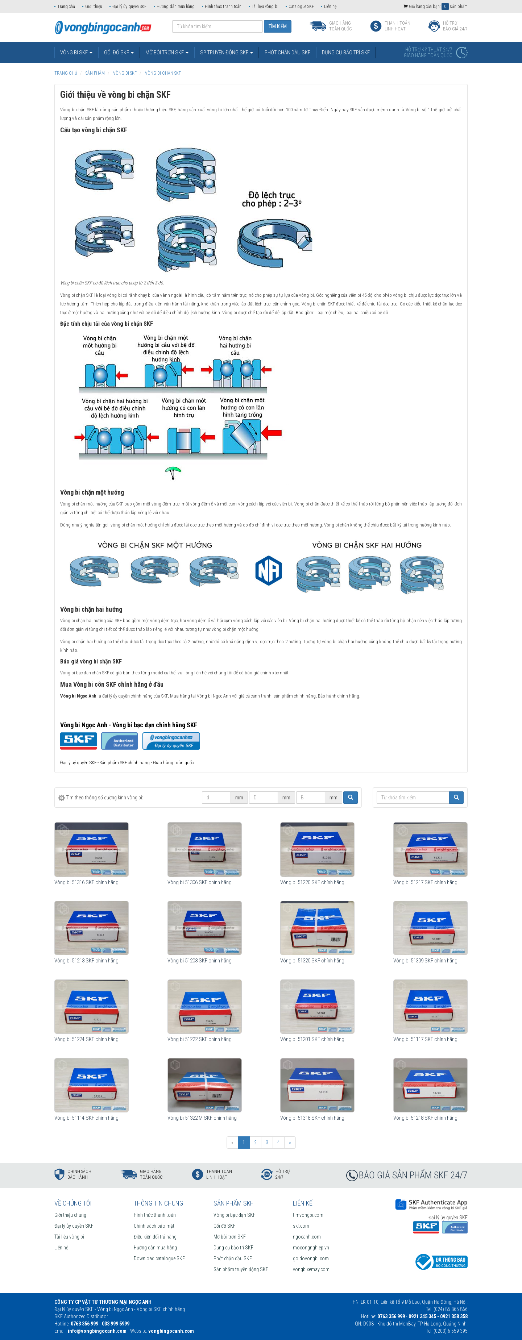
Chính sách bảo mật (154, 1226)
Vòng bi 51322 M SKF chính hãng (202, 1118)
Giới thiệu (93, 6)
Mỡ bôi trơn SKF (230, 1237)
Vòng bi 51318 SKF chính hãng (312, 1118)
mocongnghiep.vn (311, 1247)
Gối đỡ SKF (225, 1226)
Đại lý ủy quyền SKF (129, 6)
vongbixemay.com (311, 1269)
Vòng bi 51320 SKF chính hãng (312, 960)
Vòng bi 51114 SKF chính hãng (86, 1118)
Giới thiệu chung (70, 1215)
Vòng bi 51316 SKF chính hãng (86, 882)
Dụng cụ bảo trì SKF (233, 1247)
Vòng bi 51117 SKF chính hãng (425, 1039)
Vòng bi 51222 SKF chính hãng (199, 1039)
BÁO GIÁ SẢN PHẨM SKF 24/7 (413, 1175)
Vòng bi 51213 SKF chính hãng (86, 960)
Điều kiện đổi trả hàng (155, 1237)
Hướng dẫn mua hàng (176, 6)
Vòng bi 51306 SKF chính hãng (199, 882)
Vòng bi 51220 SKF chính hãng (312, 882)
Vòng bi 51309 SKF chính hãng (425, 960)
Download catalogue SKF (159, 1258)
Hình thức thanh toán (223, 6)
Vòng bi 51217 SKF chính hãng (425, 882)
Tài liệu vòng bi (265, 6)
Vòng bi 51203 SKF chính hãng (199, 960)
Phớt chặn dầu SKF (233, 1258)
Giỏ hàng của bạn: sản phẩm (435, 6)
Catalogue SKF (301, 6)
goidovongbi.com (311, 1258)
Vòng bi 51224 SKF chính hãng (86, 1039)
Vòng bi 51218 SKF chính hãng (425, 1118)
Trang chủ (66, 6)
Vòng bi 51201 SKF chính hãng (312, 1039)
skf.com (301, 1226)
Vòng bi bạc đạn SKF (235, 1215)
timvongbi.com (308, 1215)
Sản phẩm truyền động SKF (241, 1269)
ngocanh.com (307, 1237)
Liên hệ (330, 6)
